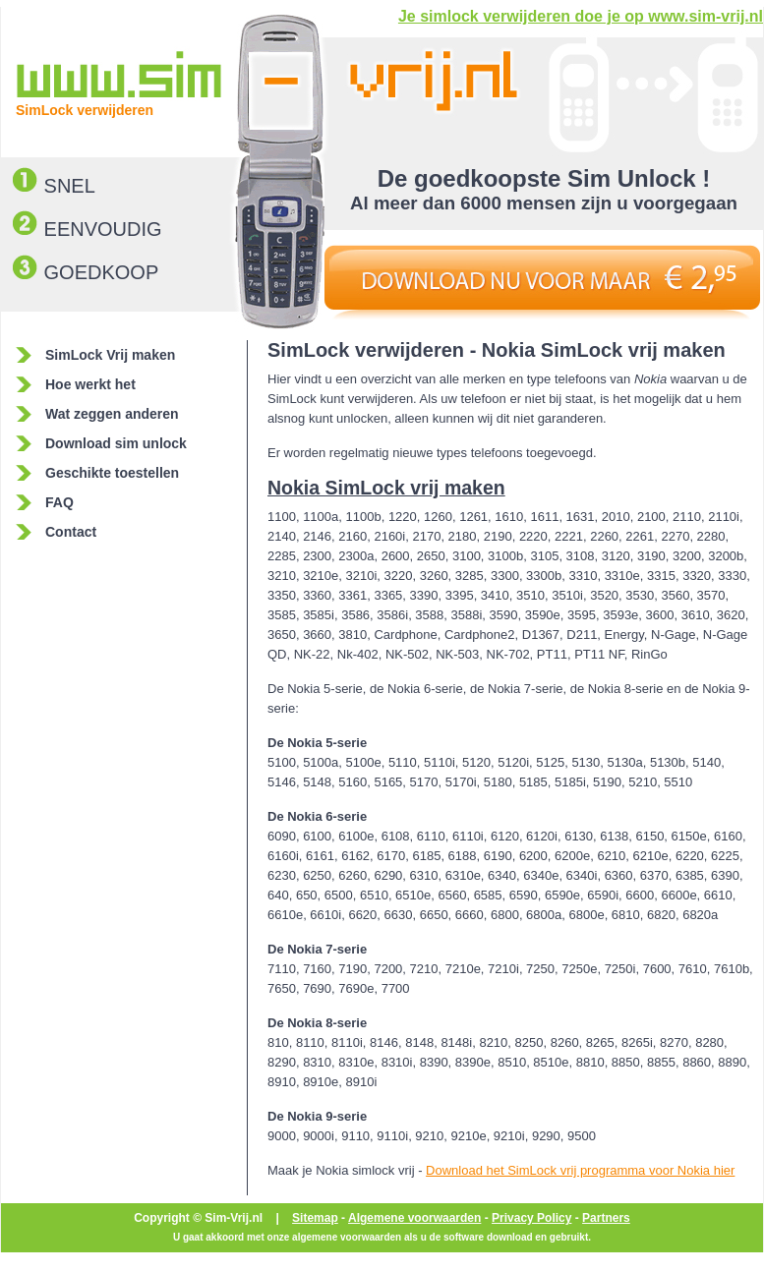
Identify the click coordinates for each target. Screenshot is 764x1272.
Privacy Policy (531, 1218)
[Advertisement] (131, 881)
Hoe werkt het (90, 384)
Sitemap (315, 1218)
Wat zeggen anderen (112, 414)
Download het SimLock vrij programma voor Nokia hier (580, 1170)
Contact (70, 532)
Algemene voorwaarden (414, 1218)
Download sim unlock (116, 443)
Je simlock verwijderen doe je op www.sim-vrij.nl (580, 16)
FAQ (59, 502)
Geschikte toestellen (112, 473)
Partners (606, 1218)
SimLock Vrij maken (110, 355)
